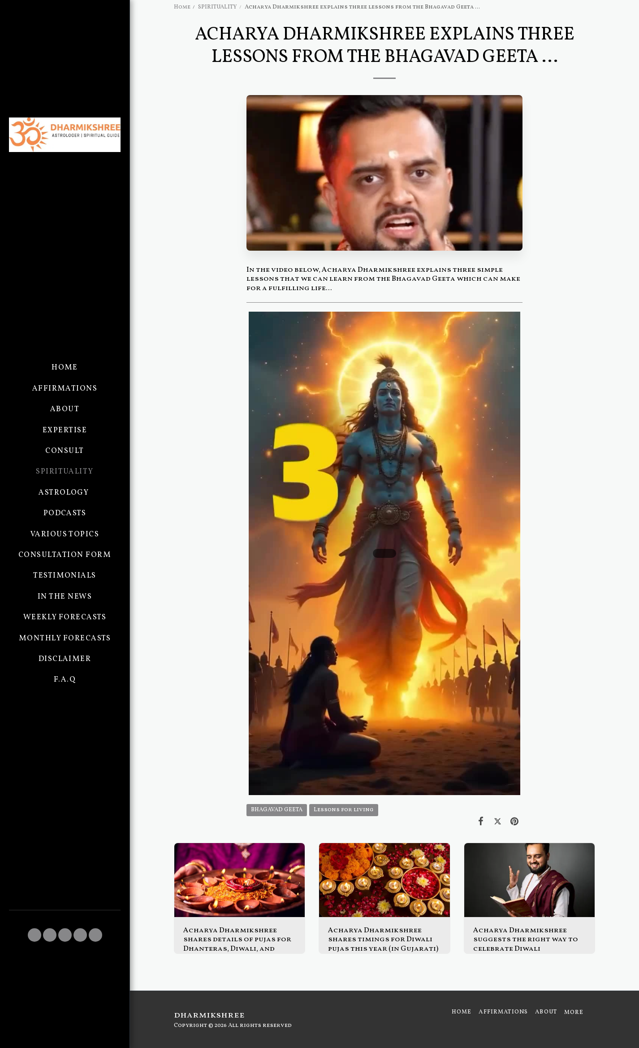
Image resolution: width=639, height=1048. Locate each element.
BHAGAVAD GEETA (276, 809)
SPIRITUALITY (217, 7)
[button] (34, 935)
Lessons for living (344, 809)
